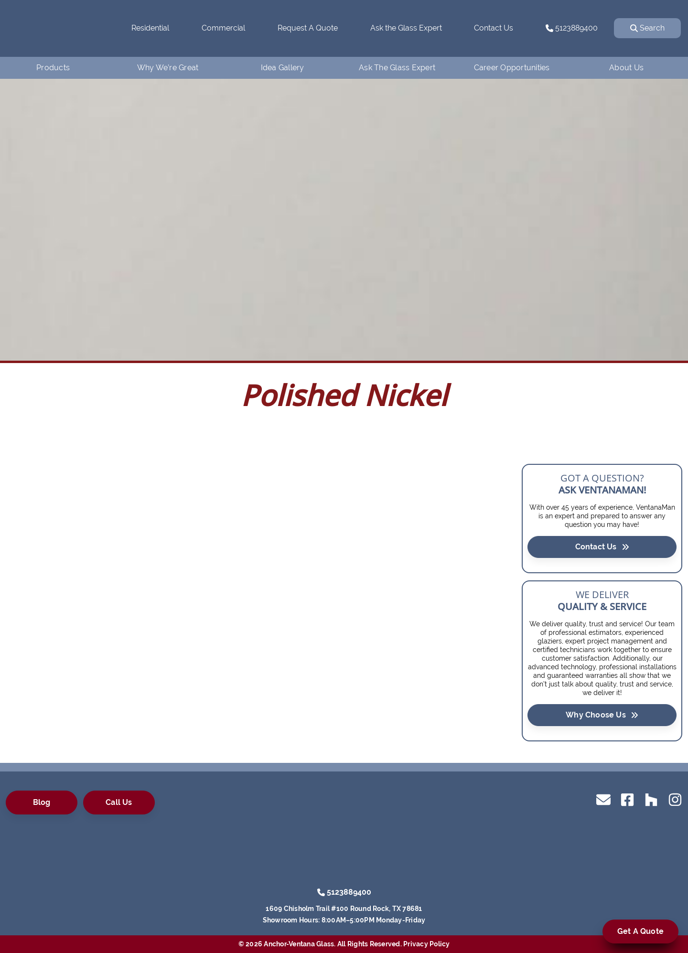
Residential (150, 27)
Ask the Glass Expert (406, 27)
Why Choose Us (602, 714)
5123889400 (572, 27)
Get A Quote (640, 931)
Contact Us (493, 27)
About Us (626, 67)
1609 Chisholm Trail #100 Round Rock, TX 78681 (344, 908)
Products (53, 67)
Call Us (119, 802)
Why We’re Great (168, 67)
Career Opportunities (512, 67)
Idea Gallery (282, 67)
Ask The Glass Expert (397, 67)
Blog (42, 802)
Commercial (223, 27)
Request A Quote (308, 27)
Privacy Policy (426, 944)
